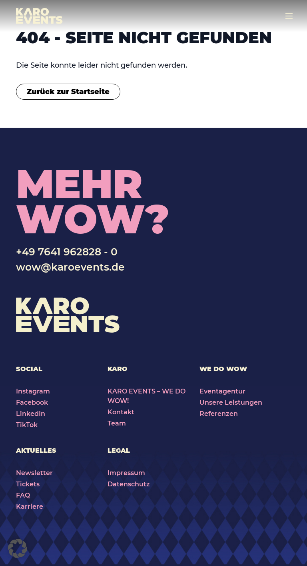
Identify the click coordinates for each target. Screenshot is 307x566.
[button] (17, 548)
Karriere (29, 506)
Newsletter (34, 473)
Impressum (126, 473)
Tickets (28, 484)
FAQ (23, 495)
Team (117, 423)
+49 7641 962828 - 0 (67, 252)
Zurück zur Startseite (68, 91)
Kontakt (121, 412)
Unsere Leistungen (230, 402)
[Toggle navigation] (289, 16)
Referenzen (218, 413)
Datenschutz (129, 484)
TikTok (27, 425)
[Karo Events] (39, 16)
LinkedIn (30, 413)
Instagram (33, 391)
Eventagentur (222, 391)
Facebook (32, 402)
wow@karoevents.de (70, 267)
